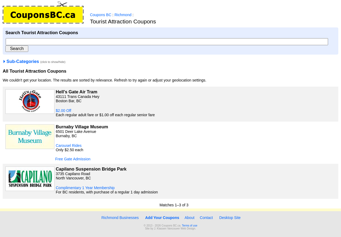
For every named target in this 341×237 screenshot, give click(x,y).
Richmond (122, 15)
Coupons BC (100, 15)
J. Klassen (160, 228)
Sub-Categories (21, 61)
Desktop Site (230, 217)
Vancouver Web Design (181, 228)
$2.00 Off (63, 110)
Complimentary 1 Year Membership (85, 188)
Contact (206, 217)
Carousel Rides (69, 145)
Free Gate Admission (73, 159)
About (189, 217)
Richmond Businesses (119, 217)
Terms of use (189, 225)
